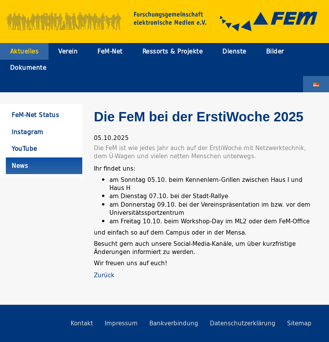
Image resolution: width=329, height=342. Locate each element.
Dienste (234, 51)
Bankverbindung (173, 323)
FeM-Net (110, 51)
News (20, 166)
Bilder (275, 51)
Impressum (121, 323)
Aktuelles (24, 51)
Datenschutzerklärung (242, 323)
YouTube (24, 149)
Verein (68, 51)
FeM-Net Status (35, 115)
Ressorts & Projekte (172, 51)
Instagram (27, 132)
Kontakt (82, 323)
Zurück (104, 275)
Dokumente (28, 68)
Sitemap (299, 323)
